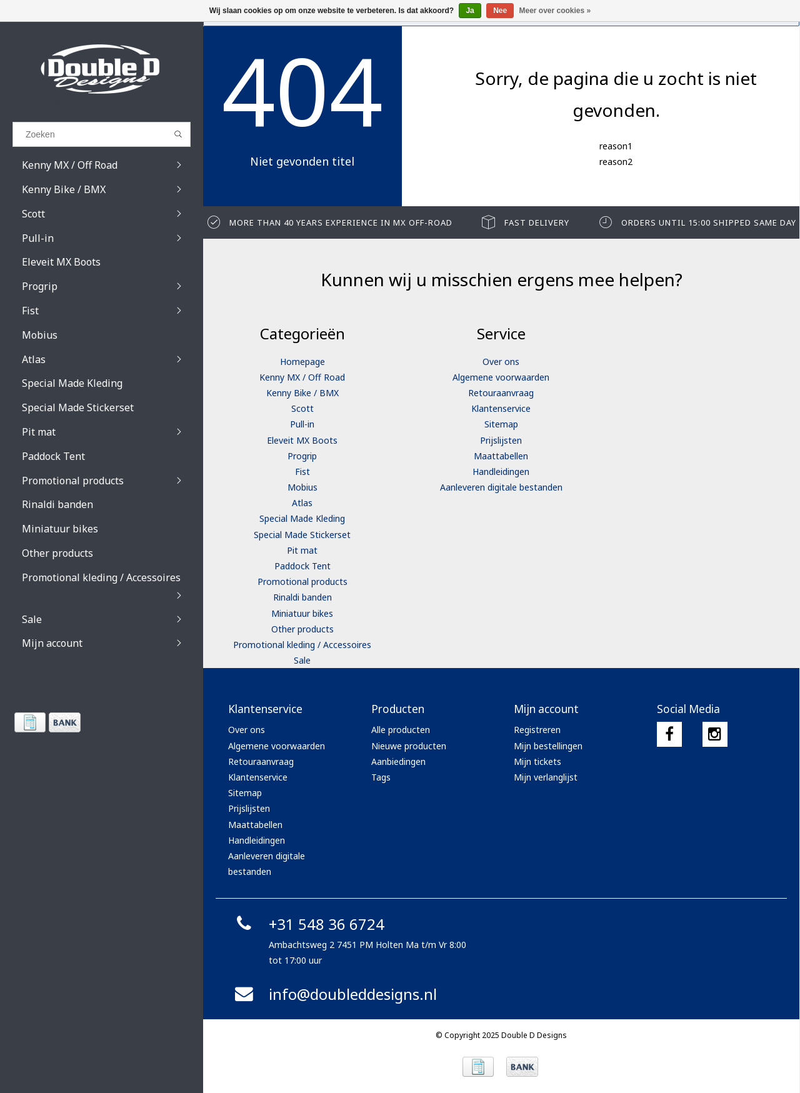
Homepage (302, 361)
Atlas (302, 503)
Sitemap (501, 424)
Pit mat (302, 550)
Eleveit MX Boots (302, 440)
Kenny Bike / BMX (302, 393)
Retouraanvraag (501, 393)
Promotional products (303, 581)
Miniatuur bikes (302, 613)
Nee (500, 10)
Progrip (302, 456)
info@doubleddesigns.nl (334, 994)
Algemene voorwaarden (500, 377)
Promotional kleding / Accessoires (302, 645)
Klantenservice (501, 408)
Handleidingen (500, 471)
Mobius (303, 487)
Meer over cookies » (555, 10)
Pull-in (302, 424)
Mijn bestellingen (548, 746)
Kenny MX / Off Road (302, 377)
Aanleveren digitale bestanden (501, 487)
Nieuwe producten (408, 746)
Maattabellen (501, 456)
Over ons (500, 361)
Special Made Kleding (302, 518)
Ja (470, 10)
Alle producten (400, 730)
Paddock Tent (302, 566)
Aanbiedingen (398, 761)
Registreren (537, 730)
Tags (381, 777)
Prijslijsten (501, 440)
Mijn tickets (537, 761)
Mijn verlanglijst (546, 777)
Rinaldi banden (302, 597)
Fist (302, 471)
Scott (302, 408)
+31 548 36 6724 (307, 924)
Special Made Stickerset (302, 535)
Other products (302, 629)
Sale (302, 660)
